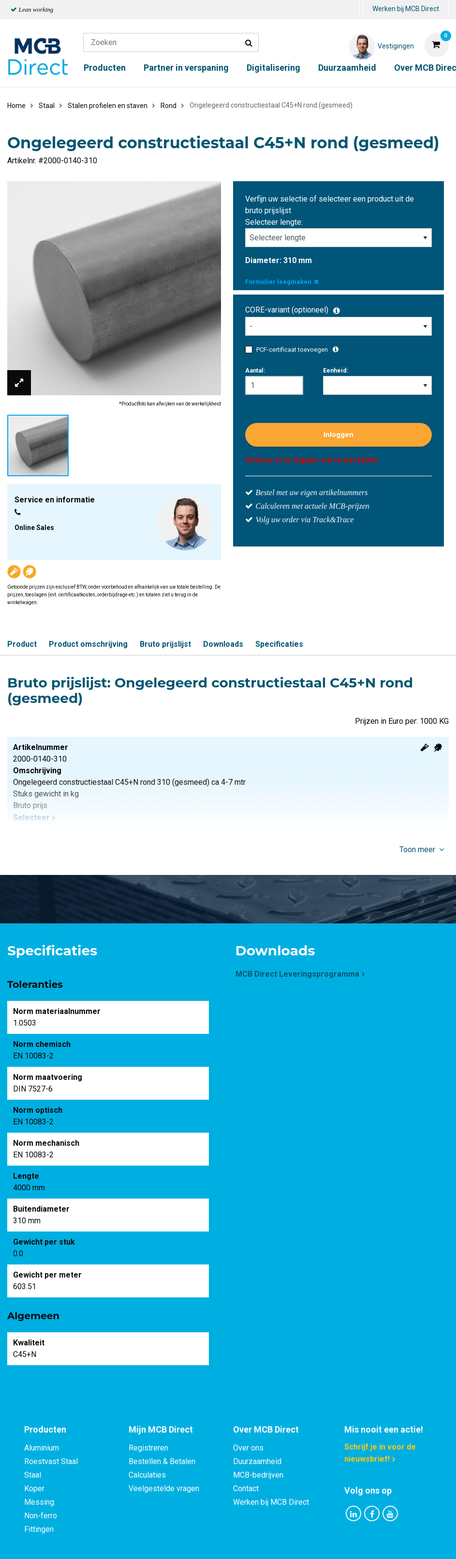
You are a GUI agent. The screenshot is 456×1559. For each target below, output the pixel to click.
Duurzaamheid (347, 67)
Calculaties (147, 1475)
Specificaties (279, 644)
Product (22, 644)
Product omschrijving (88, 644)
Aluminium (41, 1447)
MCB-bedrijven (258, 1475)
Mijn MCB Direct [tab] (161, 1429)
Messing (39, 1502)
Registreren (148, 1447)
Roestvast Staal (51, 1461)
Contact (246, 1488)
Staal (32, 1475)
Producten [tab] (45, 1429)
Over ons (248, 1447)
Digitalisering (273, 67)
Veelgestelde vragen (164, 1488)
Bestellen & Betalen (162, 1461)
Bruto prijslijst (165, 644)
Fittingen (39, 1529)
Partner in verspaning (186, 67)
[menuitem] (361, 10)
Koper (34, 1488)
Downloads (223, 644)
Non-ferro (40, 1515)
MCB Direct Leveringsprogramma (297, 974)
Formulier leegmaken (282, 281)
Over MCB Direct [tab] (266, 1429)
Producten (105, 67)
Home (16, 105)
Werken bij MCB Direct (405, 9)
